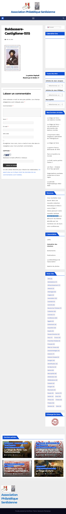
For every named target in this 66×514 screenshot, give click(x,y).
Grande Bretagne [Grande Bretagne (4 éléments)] (53, 350)
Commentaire (8, 106)
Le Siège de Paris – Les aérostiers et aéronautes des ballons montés (48, 452)
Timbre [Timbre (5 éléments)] (59, 399)
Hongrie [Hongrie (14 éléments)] (51, 360)
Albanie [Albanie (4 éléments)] (51, 288)
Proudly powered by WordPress (23, 511)
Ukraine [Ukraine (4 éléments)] (51, 406)
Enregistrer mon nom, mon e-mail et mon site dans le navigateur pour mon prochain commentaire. (21, 145)
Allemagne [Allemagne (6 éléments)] (52, 291)
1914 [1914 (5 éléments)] (50, 278)
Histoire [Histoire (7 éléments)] (51, 354)
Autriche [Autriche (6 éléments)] (51, 305)
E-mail (6, 126)
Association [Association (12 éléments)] (52, 298)
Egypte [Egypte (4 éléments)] (51, 321)
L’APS (49, 239)
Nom (5, 119)
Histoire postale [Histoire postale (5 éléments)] (53, 357)
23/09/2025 (41, 455)
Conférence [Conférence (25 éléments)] (52, 318)
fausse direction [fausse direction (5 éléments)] (53, 334)
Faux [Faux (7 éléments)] (50, 337)
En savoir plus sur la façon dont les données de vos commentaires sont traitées (21, 172)
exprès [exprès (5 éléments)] (51, 331)
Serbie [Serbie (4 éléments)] (50, 396)
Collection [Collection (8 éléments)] (52, 311)
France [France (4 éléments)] (57, 337)
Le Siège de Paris (53, 143)
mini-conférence (9, 466)
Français (51, 27)
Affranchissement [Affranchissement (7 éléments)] (54, 285)
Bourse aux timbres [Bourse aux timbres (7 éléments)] (54, 308)
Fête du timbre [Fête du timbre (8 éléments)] (53, 347)
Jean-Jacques (50, 455)
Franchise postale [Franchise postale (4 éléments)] (54, 341)
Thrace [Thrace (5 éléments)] (51, 399)
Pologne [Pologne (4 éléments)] (51, 386)
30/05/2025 (41, 473)
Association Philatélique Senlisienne (33, 12)
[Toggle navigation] (33, 18)
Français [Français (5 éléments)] (51, 344)
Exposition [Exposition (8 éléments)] (52, 327)
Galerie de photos (53, 266)
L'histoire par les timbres (21, 443)
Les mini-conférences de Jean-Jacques (14, 447)
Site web (6, 133)
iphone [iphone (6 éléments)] (51, 370)
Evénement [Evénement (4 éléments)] (52, 324)
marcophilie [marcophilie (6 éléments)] (52, 373)
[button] (63, 18)
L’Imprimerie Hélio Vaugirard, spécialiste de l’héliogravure (54, 136)
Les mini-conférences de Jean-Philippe (14, 464)
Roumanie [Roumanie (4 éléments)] (51, 390)
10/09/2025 (9, 473)
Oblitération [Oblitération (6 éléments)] (52, 376)
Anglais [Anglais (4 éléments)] (51, 295)
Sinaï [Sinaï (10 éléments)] (58, 396)
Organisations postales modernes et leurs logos (55, 175)
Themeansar (47, 511)
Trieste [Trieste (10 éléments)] (51, 403)
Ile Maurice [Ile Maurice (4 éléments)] (52, 367)
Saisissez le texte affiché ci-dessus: (15, 158)
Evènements (51, 250)
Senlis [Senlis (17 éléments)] (58, 393)
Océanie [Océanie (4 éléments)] (51, 383)
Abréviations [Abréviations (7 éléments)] (52, 282)
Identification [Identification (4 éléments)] (52, 363)
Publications (51, 255)
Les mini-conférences (10, 445)
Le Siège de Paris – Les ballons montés (15, 451)
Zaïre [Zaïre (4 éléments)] (58, 406)
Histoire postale (9, 443)
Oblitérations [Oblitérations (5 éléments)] (52, 380)
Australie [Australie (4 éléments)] (51, 301)
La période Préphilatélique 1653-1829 (54, 183)
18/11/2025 (9, 455)
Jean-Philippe (18, 473)
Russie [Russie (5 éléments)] (50, 393)
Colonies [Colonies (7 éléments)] (51, 314)
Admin (15, 455)
